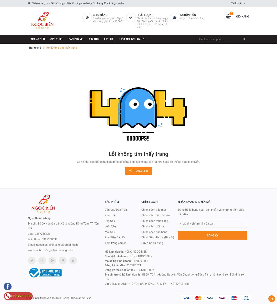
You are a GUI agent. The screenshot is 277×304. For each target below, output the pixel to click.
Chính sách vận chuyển (155, 215)
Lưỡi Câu (110, 226)
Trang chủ (38, 39)
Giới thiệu (56, 39)
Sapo (88, 298)
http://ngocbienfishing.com (56, 250)
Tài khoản (236, 3)
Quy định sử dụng (152, 243)
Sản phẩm (76, 39)
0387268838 (42, 233)
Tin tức (94, 39)
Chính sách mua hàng (154, 220)
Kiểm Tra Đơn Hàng (131, 39)
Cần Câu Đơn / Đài (116, 209)
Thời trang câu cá (115, 243)
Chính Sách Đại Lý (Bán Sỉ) (157, 237)
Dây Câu (110, 220)
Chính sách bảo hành (154, 232)
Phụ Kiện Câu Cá (115, 237)
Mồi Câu (110, 232)
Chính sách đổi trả (152, 226)
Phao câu (110, 215)
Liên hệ (108, 39)
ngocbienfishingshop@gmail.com (57, 244)
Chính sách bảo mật (153, 209)
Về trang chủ (138, 170)
